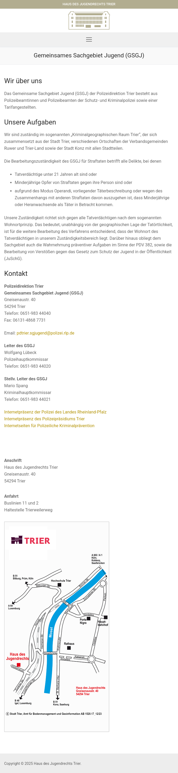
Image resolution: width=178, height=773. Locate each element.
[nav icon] (89, 39)
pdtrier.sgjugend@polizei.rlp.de (45, 333)
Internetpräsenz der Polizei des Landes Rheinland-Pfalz (55, 412)
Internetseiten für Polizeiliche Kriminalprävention (49, 425)
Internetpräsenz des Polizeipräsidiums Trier (44, 418)
